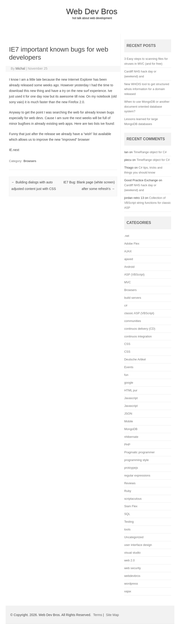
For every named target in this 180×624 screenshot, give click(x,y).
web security (132, 568)
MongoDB (131, 429)
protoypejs (131, 467)
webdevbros (132, 576)
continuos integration (138, 336)
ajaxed (128, 259)
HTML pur (130, 390)
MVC (127, 282)
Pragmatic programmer (139, 452)
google (128, 382)
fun (126, 375)
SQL (127, 514)
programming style (136, 460)
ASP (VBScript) (134, 274)
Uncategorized (133, 537)
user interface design (138, 545)
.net (126, 236)
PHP (127, 444)
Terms (97, 615)
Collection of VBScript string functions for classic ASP (147, 202)
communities (132, 321)
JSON (128, 413)
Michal (20, 68)
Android (129, 267)
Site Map (112, 615)
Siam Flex (131, 506)
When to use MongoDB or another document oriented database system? (146, 106)
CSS (127, 344)
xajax (127, 591)
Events (128, 367)
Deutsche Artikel (135, 359)
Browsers (29, 161)
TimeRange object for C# (150, 152)
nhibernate (131, 437)
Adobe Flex (131, 243)
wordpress (131, 583)
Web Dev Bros (91, 11)
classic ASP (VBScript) (139, 313)
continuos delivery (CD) (139, 328)
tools (127, 529)
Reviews (129, 483)
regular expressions (137, 475)
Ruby (127, 491)
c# (125, 305)
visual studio (132, 552)
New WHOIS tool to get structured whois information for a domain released (146, 89)
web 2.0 (129, 560)
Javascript (131, 398)
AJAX (128, 251)
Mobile (128, 421)
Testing (129, 521)
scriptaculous (133, 498)
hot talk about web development (92, 18)
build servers (132, 297)
